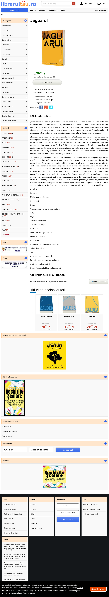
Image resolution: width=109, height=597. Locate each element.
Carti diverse (6, 54)
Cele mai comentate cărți (91, 509)
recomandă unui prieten (43, 97)
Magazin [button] (34, 499)
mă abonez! (68, 450)
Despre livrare (9, 523)
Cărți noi (33, 504)
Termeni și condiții (10, 504)
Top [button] (84, 499)
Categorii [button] (7, 21)
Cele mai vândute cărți (90, 504)
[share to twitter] (51, 107)
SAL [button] (5, 258)
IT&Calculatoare (7, 68)
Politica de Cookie (10, 509)
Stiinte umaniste (7, 106)
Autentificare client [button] (10, 421)
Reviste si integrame (9, 121)
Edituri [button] (6, 128)
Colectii (4, 59)
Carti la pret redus (8, 35)
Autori (33, 519)
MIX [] (6, 220)
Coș (101, 3)
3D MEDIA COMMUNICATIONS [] (13, 215)
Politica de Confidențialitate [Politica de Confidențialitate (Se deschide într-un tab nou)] (21, 590)
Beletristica (6, 45)
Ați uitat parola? (7, 436)
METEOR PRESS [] (10, 200)
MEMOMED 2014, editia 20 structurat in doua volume (13, 574)
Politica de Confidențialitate (13, 514)
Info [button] (5, 499)
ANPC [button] (5, 242)
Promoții (33, 509)
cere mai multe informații (44, 100)
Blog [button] (6, 539)
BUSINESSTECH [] (10, 166)
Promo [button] (6, 461)
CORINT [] (7, 157)
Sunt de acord (98, 589)
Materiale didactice (8, 111)
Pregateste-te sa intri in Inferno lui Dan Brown (14, 580)
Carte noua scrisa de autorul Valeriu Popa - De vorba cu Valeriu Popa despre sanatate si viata (15, 565)
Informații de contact (11, 533)
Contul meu (86, 3)
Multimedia (5, 92)
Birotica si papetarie (8, 116)
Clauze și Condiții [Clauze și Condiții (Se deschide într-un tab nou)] (41, 590)
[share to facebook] (41, 107)
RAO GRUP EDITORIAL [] (12, 195)
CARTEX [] (7, 171)
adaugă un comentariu (43, 103)
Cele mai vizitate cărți (90, 514)
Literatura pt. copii (8, 78)
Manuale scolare (7, 83)
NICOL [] (6, 225)
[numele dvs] (15, 450)
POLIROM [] (8, 152)
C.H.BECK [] (8, 181)
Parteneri (34, 523)
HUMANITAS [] (9, 185)
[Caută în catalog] (73, 3)
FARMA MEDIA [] (9, 162)
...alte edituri (6, 235)
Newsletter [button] (7, 443)
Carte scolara (6, 49)
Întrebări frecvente (10, 528)
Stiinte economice (8, 97)
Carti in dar (6, 30)
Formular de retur (36, 528)
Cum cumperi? (9, 519)
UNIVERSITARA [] (10, 209)
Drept (4, 64)
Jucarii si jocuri (7, 40)
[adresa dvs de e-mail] (41, 450)
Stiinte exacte (6, 102)
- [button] (25, 20)
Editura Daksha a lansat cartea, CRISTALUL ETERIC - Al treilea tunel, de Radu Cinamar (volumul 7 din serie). (15, 547)
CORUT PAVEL (7, 190)
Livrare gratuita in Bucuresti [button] (14, 335)
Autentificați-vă (7, 426)
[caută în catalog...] (56, 3)
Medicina (5, 87)
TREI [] (6, 143)
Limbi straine (6, 73)
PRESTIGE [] (8, 138)
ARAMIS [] (7, 133)
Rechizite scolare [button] (10, 377)
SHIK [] (6, 204)
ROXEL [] (7, 176)
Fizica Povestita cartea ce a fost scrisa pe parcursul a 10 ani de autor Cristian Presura (15, 556)
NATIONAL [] (8, 147)
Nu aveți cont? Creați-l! (9, 431)
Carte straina (6, 26)
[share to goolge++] (46, 107)
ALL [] (6, 230)
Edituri (33, 514)
